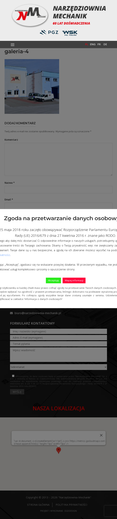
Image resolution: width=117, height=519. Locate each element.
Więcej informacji (74, 280)
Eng (93, 44)
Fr (99, 44)
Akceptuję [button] (53, 280)
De (105, 44)
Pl (86, 44)
